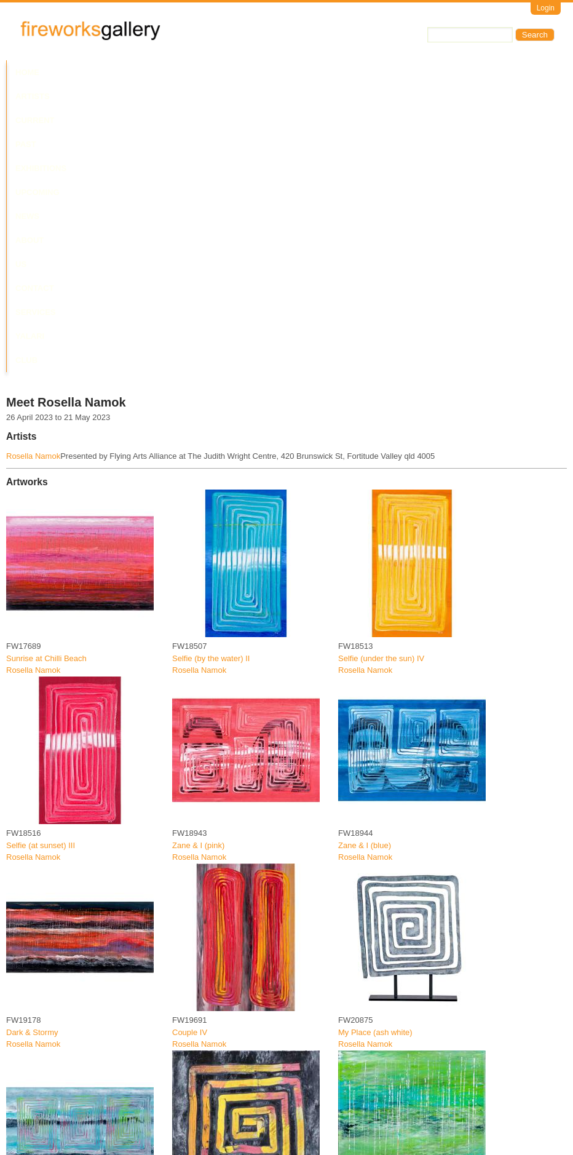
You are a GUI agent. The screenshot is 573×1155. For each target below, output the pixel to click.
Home (27, 72)
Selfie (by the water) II (211, 370)
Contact (401, 72)
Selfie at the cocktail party (217, 931)
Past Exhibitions (186, 72)
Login (546, 8)
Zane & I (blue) (364, 557)
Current (118, 72)
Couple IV (189, 744)
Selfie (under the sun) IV (381, 370)
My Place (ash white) (375, 744)
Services (453, 72)
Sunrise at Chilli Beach (46, 370)
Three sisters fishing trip (48, 931)
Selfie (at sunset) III (40, 557)
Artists (69, 72)
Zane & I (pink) (198, 557)
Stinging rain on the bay (48, 1118)
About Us (349, 72)
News (304, 72)
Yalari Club (512, 72)
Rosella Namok (33, 168)
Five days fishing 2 (371, 931)
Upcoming (258, 72)
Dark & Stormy (32, 744)
